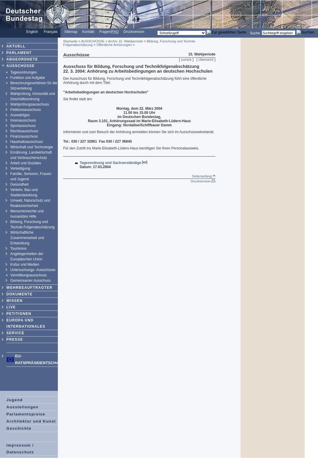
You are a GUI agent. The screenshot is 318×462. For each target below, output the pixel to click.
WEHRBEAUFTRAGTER (30, 288)
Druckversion (133, 32)
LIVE (11, 307)
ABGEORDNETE (22, 59)
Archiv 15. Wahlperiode (125, 41)
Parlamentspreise (26, 414)
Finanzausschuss (24, 136)
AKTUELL (16, 46)
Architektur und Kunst (31, 421)
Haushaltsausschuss (26, 142)
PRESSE (15, 339)
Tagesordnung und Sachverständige (110, 163)
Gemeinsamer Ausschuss (30, 280)
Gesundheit (19, 184)
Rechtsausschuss (24, 131)
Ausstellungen (23, 407)
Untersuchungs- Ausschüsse (32, 270)
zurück (186, 60)
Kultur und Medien (24, 264)
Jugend (15, 400)
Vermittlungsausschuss (28, 275)
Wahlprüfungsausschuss (29, 104)
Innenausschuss (23, 120)
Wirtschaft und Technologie (31, 147)
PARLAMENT (19, 53)
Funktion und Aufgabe (27, 78)
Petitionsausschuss (25, 110)
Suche (255, 33)
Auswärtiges (20, 115)
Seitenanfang (203, 176)
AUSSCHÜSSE (21, 66)
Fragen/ (108, 32)
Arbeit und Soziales (25, 163)
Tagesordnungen (23, 72)
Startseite (70, 41)
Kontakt (88, 32)
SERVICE (16, 333)
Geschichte (19, 428)
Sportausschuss (23, 126)
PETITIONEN (19, 314)
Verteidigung (20, 168)
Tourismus (18, 248)
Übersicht (206, 60)
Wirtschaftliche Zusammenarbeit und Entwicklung (27, 237)
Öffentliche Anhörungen (114, 45)
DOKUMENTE (20, 294)
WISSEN (15, 301)
